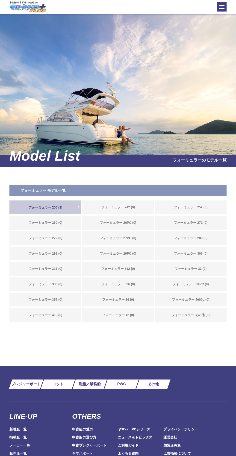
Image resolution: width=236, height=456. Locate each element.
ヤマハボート (82, 453)
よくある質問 (128, 453)
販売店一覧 (18, 453)
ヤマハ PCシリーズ (134, 429)
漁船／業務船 (90, 384)
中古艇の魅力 (82, 429)
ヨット (57, 384)
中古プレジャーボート (89, 445)
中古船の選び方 (84, 437)
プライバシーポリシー (180, 429)
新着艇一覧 (18, 429)
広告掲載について (177, 453)
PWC (121, 384)
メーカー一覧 (19, 445)
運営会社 (170, 437)
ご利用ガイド (128, 445)
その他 (153, 384)
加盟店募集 (172, 445)
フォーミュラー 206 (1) (45, 207)
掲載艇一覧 (18, 437)
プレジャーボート (26, 384)
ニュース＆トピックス (135, 437)
